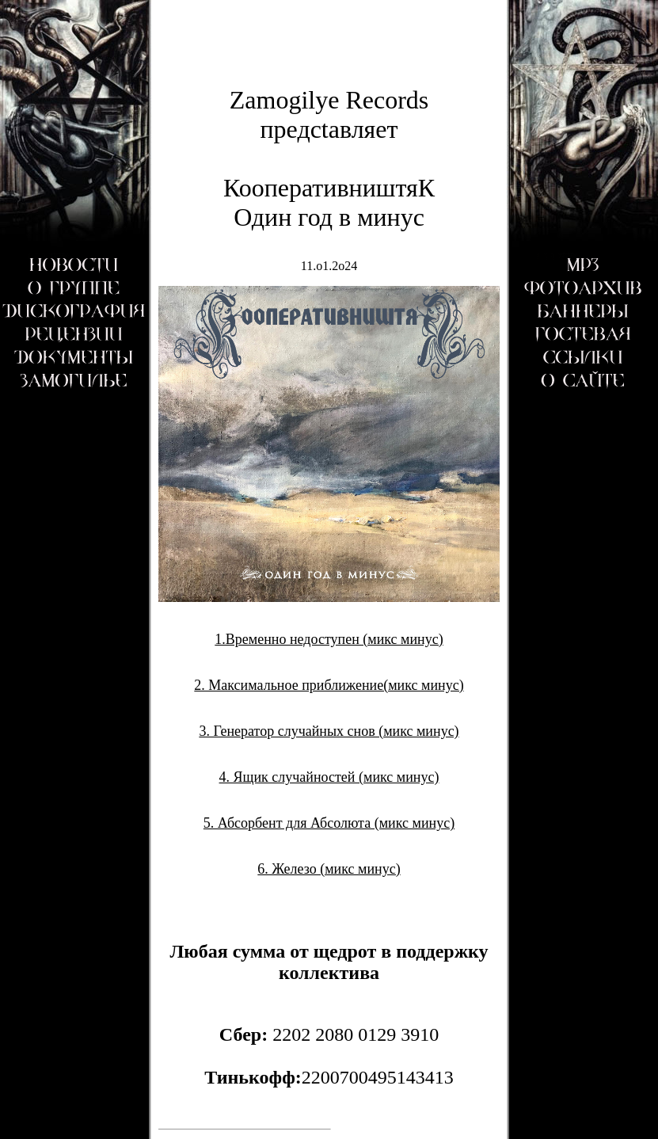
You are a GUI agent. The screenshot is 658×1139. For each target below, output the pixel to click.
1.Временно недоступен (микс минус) (329, 639)
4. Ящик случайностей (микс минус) (329, 777)
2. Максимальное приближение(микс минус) (328, 685)
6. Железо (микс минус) (328, 869)
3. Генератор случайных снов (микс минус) (328, 731)
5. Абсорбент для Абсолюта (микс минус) (329, 823)
